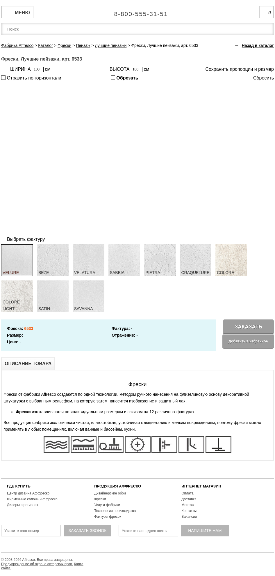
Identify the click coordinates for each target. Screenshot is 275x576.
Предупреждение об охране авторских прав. (37, 564)
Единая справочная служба (137, 11)
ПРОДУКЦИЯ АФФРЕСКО (117, 486)
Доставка (189, 499)
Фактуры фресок (107, 517)
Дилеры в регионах (22, 505)
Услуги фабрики (107, 505)
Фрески (100, 499)
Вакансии (189, 517)
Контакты (189, 511)
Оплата (187, 493)
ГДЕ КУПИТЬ (19, 486)
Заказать (248, 327)
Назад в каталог (258, 45)
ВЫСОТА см (129, 69)
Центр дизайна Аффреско (28, 493)
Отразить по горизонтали (31, 77)
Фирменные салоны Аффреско (32, 499)
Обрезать (124, 77)
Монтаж (187, 505)
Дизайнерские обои (110, 493)
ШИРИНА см (30, 69)
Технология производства (115, 511)
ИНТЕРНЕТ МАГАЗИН (201, 486)
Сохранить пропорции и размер (237, 69)
